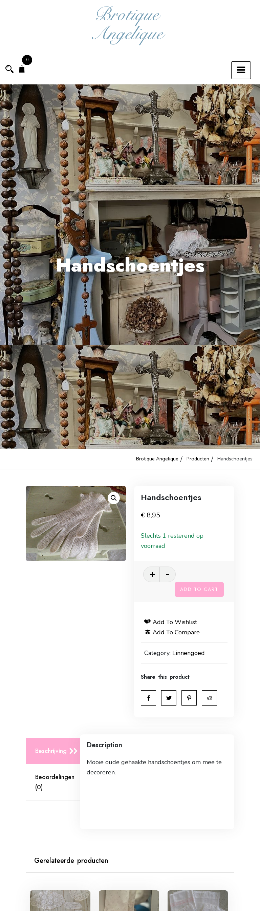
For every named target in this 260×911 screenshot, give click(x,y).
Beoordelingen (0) (54, 782)
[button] (114, 498)
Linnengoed (188, 653)
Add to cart (199, 589)
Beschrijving (51, 751)
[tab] (55, 751)
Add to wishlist (170, 622)
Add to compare (172, 632)
